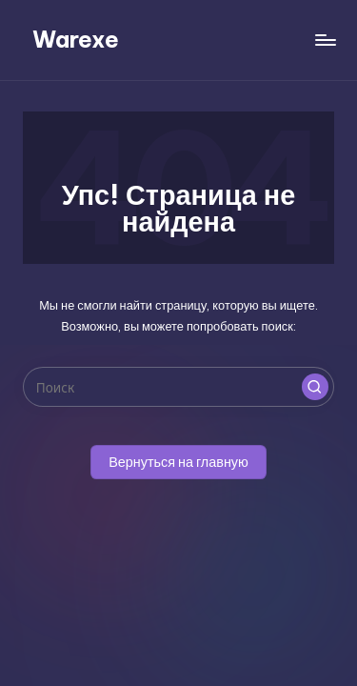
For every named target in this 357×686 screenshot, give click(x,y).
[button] (315, 386)
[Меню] (324, 39)
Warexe (75, 39)
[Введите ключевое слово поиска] (178, 387)
